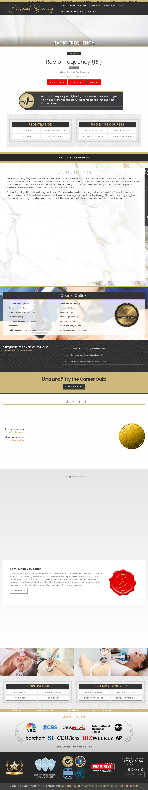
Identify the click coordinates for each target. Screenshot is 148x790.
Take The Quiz (74, 387)
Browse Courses (65, 6)
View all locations (102, 710)
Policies (76, 786)
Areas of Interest (122, 131)
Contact (79, 11)
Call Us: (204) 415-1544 (37, 1)
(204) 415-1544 (133, 761)
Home (51, 6)
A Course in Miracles (84, 1)
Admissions (96, 6)
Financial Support (55, 131)
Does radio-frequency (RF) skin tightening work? (83, 355)
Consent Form (134, 775)
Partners (66, 786)
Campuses (54, 1)
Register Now (57, 82)
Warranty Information (93, 786)
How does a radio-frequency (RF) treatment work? (84, 349)
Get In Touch (55, 137)
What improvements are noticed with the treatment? (85, 361)
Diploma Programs (93, 137)
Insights (124, 786)
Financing (82, 6)
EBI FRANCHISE (67, 1)
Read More (19, 591)
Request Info (77, 82)
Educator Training (122, 137)
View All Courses (92, 131)
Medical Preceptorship (60, 11)
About (109, 6)
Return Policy (112, 786)
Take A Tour (26, 137)
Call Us (94, 82)
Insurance (101, 1)
